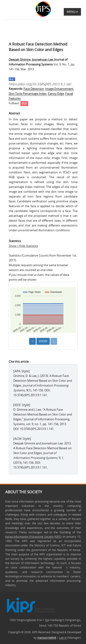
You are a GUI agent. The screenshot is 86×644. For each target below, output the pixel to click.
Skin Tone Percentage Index (28, 93)
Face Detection (34, 89)
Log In (63, 638)
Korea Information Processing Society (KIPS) (33, 537)
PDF (24, 103)
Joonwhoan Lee (42, 59)
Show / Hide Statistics (23, 246)
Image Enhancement (59, 89)
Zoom (43, 341)
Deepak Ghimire (20, 59)
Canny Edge (56, 93)
